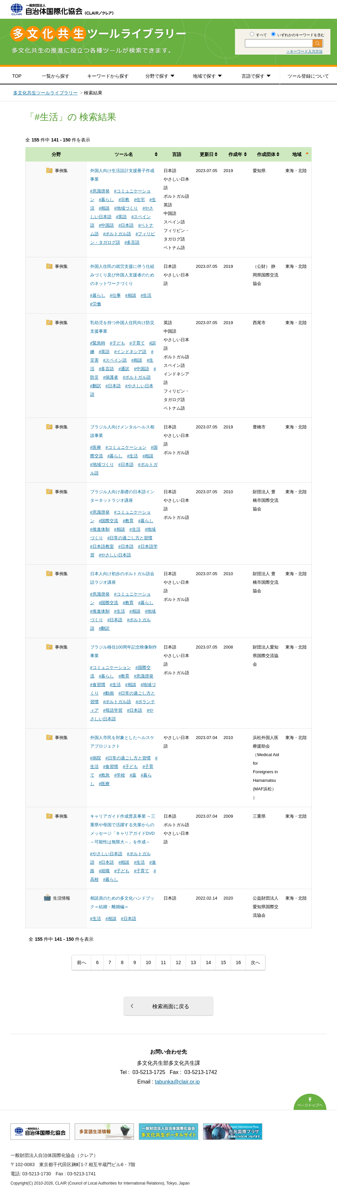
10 (148, 962)
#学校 (119, 775)
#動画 (108, 693)
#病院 (95, 757)
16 (238, 962)
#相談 (104, 208)
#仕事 (115, 295)
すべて (258, 35)
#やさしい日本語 (115, 554)
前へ (81, 962)
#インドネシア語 (130, 351)
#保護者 (110, 377)
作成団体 (266, 154)
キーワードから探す (108, 76)
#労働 (95, 303)
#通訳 (123, 368)
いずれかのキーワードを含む (297, 35)
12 (178, 962)
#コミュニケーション (125, 447)
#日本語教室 (102, 546)
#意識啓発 (100, 191)
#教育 (128, 520)
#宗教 (123, 199)
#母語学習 (112, 710)
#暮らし (106, 199)
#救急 (104, 775)
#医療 (95, 447)
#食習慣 (97, 684)
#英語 (121, 216)
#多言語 (132, 242)
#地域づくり (126, 208)
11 (163, 962)
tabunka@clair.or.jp (177, 1082)
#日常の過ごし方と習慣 (129, 537)
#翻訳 (95, 385)
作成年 (235, 154)
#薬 (133, 775)
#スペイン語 (115, 360)
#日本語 (126, 225)
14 (208, 962)
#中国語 (106, 225)
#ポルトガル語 (117, 233)
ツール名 (124, 154)
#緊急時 (97, 343)
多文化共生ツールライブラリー (45, 92)
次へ (255, 962)
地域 (296, 154)
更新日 (207, 154)
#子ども (117, 343)
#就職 (104, 870)
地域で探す (204, 76)
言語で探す (253, 76)
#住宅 (139, 199)
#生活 (146, 295)
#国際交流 (108, 520)
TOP (17, 76)
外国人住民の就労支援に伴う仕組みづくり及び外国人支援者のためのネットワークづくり (122, 275)
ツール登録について (308, 76)
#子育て (136, 343)
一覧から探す (55, 76)
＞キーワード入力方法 (304, 51)
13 (193, 962)
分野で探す (156, 76)
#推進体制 (100, 529)
